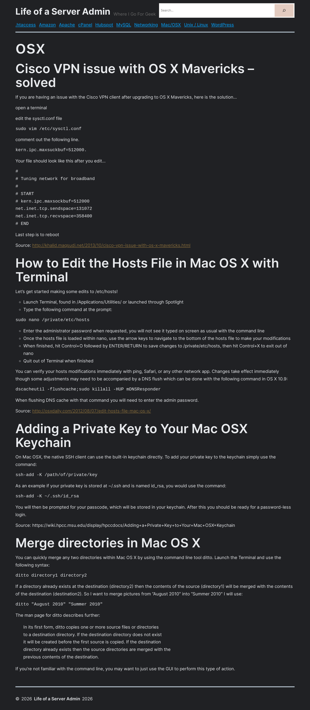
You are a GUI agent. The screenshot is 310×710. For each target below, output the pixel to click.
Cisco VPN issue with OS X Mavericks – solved (134, 75)
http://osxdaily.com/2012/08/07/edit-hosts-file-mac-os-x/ (91, 410)
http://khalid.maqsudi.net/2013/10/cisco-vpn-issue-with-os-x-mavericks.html (111, 245)
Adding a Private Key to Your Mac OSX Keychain (131, 435)
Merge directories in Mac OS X (107, 543)
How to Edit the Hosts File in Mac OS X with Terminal (147, 270)
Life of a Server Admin (62, 11)
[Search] (284, 10)
